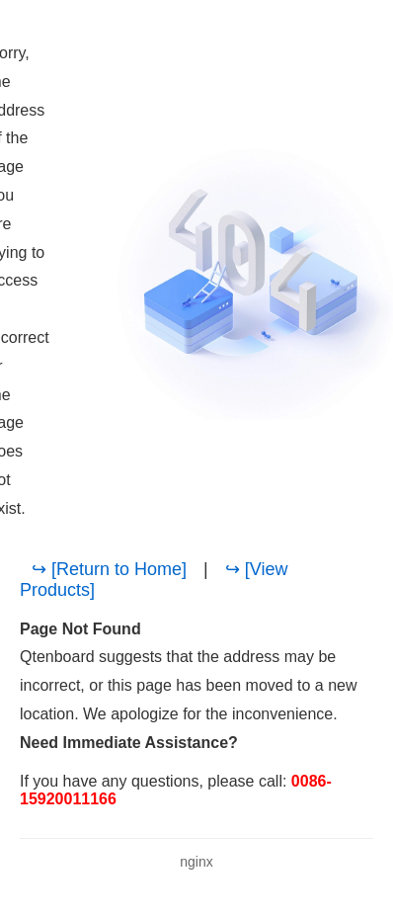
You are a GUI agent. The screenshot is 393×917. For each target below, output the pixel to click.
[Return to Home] (119, 569)
